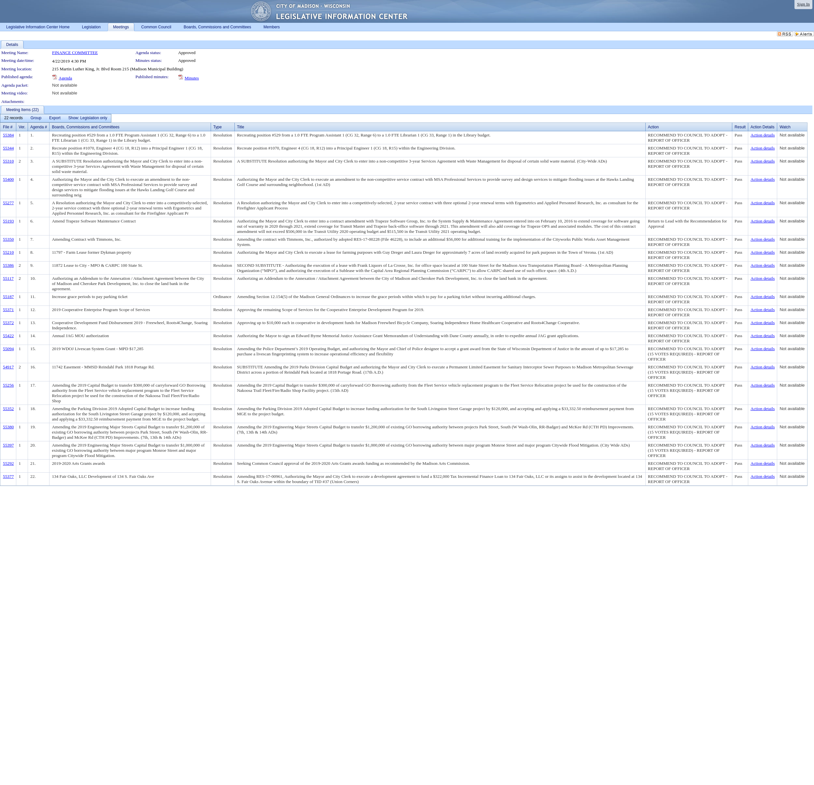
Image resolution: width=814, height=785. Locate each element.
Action (653, 127)
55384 (8, 135)
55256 (8, 385)
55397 (8, 445)
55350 (8, 239)
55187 (8, 296)
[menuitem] (13, 118)
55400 (8, 179)
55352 (8, 408)
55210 (8, 252)
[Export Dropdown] (54, 118)
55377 (8, 476)
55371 (8, 309)
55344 (8, 148)
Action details (763, 135)
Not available (64, 85)
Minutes (192, 78)
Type (217, 127)
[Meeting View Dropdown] (87, 118)
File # (7, 127)
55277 (8, 202)
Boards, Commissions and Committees (85, 127)
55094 (8, 348)
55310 (8, 161)
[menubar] (55, 118)
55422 (8, 335)
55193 (8, 221)
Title (240, 127)
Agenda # (38, 127)
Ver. (22, 127)
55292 (8, 463)
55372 (8, 322)
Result (740, 127)
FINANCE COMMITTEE (75, 52)
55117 (8, 278)
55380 (8, 426)
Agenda (65, 78)
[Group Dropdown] (36, 118)
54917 (8, 366)
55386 (8, 265)
